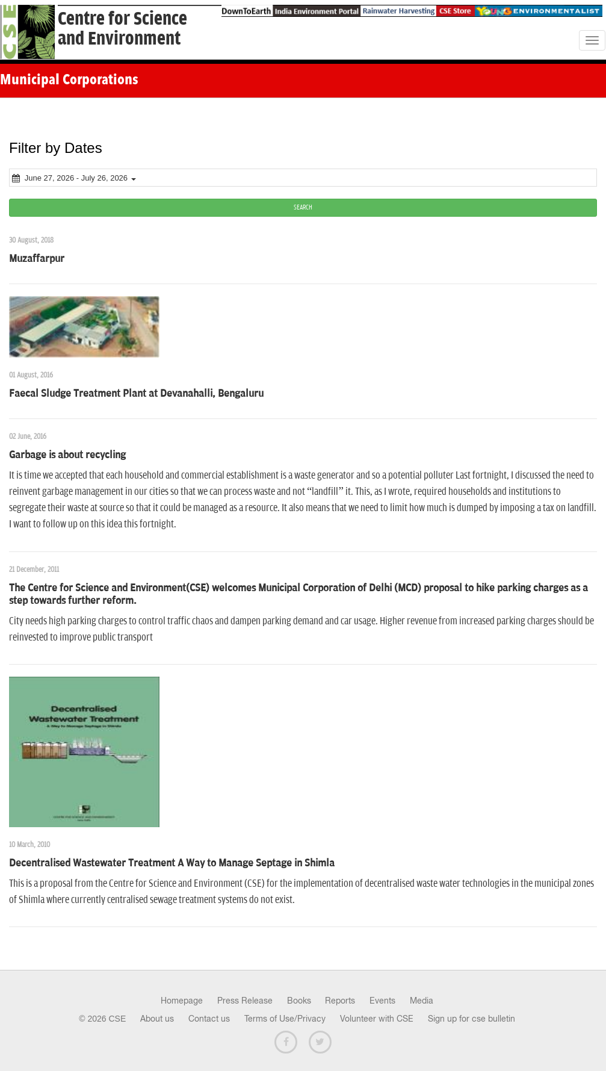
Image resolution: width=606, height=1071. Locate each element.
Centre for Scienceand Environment (122, 28)
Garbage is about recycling (67, 455)
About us (157, 1018)
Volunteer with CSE (376, 1018)
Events (382, 1000)
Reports (340, 1000)
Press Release (245, 1000)
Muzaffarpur (36, 259)
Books (299, 1000)
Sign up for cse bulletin (471, 1018)
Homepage (182, 1000)
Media (421, 1000)
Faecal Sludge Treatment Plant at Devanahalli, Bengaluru (136, 394)
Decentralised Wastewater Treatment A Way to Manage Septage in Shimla (172, 863)
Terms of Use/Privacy (285, 1018)
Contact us (209, 1018)
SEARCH (303, 207)
